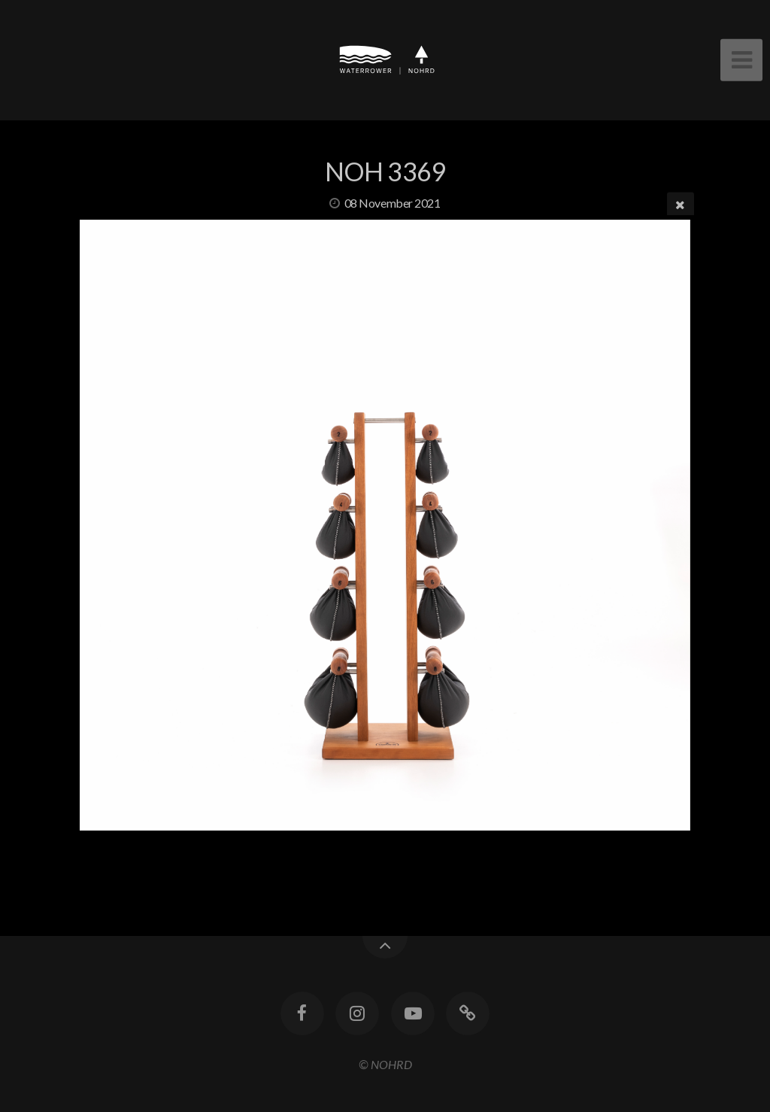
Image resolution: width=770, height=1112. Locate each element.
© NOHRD (385, 1064)
